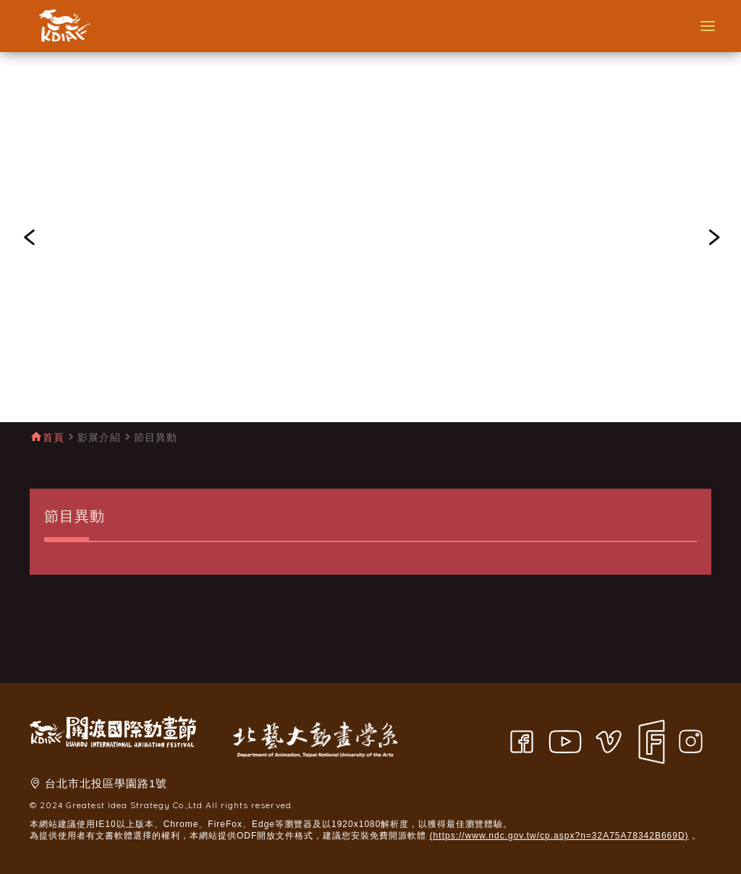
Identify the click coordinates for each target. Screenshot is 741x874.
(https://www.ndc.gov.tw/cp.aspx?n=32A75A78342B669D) (559, 836)
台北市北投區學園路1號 (106, 783)
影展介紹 (99, 437)
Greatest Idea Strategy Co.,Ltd (134, 805)
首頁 (53, 437)
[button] (29, 237)
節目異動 (155, 437)
